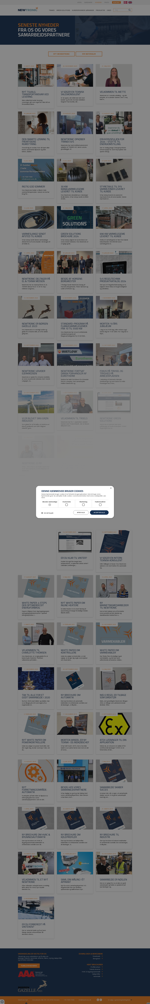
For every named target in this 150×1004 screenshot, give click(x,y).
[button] (47, 513)
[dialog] (75, 502)
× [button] (111, 488)
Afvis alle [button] (81, 512)
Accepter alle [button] (99, 512)
